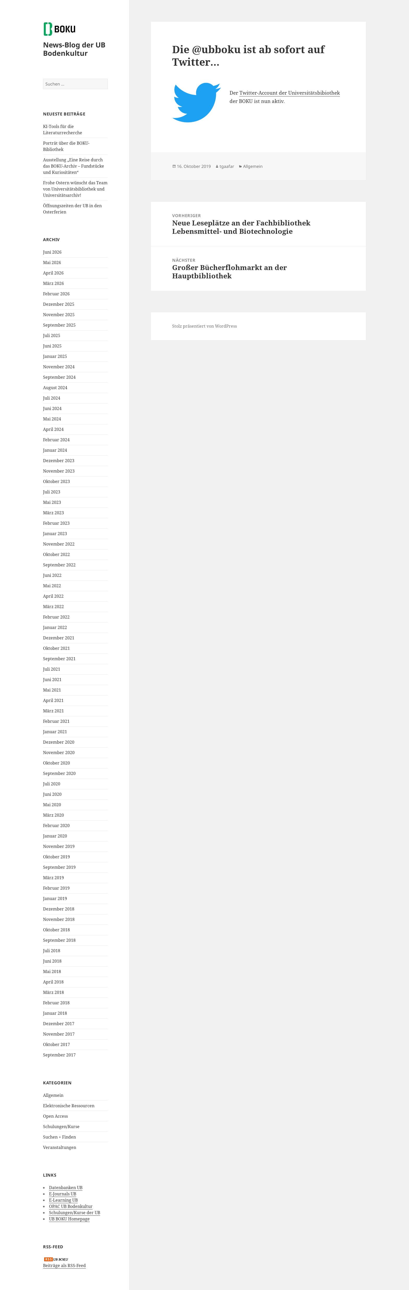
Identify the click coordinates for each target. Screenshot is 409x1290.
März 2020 (53, 815)
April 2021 (53, 700)
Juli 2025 (51, 335)
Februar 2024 (56, 440)
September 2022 (59, 565)
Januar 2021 (55, 732)
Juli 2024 (51, 398)
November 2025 (59, 314)
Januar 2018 (55, 1013)
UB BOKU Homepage (69, 1219)
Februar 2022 (56, 617)
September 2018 (59, 940)
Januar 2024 (55, 450)
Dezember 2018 (58, 909)
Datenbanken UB (65, 1187)
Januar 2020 (55, 836)
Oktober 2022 (56, 554)
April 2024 (53, 429)
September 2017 (59, 1055)
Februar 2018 (56, 1003)
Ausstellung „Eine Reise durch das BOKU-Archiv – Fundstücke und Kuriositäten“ (73, 166)
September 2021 (59, 659)
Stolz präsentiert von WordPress (204, 326)
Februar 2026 (56, 294)
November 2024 (59, 367)
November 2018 (59, 919)
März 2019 (53, 878)
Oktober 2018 (56, 930)
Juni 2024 (52, 408)
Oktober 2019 (56, 857)
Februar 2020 (56, 825)
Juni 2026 (52, 252)
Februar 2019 (56, 888)
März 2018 (53, 992)
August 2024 (55, 387)
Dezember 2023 (58, 460)
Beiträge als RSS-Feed (64, 1265)
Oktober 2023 (56, 481)
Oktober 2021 (56, 648)
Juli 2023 (51, 492)
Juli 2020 (51, 784)
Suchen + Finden (59, 1137)
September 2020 (59, 773)
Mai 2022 (52, 586)
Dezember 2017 (58, 1023)
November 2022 (59, 544)
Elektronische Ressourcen (68, 1106)
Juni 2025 (52, 346)
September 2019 (59, 867)
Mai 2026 (52, 262)
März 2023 (53, 513)
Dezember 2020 (58, 742)
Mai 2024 (52, 419)
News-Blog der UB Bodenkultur (74, 49)
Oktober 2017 (56, 1044)
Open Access (55, 1116)
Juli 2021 (51, 669)
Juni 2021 (52, 679)
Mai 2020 (52, 805)
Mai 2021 (52, 690)
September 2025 (59, 325)
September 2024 (59, 377)
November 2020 (59, 752)
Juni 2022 (52, 575)
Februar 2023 (56, 523)
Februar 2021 (56, 721)
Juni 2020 (52, 794)
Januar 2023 (55, 533)
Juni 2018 (52, 961)
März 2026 (53, 283)
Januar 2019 (55, 898)
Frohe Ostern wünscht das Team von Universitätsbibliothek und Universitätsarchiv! (75, 189)
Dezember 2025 (58, 304)
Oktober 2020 (56, 763)
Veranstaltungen (59, 1147)
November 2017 (59, 1034)
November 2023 (59, 471)
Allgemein (53, 1095)
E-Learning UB (63, 1200)
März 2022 (53, 606)
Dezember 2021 (58, 638)
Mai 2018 (52, 971)
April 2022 (53, 596)
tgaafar (227, 166)
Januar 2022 (55, 627)
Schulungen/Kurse (61, 1126)
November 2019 (59, 846)
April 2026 (53, 273)
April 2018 (53, 982)
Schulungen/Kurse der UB (74, 1212)
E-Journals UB (62, 1194)
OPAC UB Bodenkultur (71, 1206)
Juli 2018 (51, 950)
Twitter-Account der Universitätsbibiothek (289, 92)
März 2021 (53, 711)
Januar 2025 (55, 356)
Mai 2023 (52, 502)
